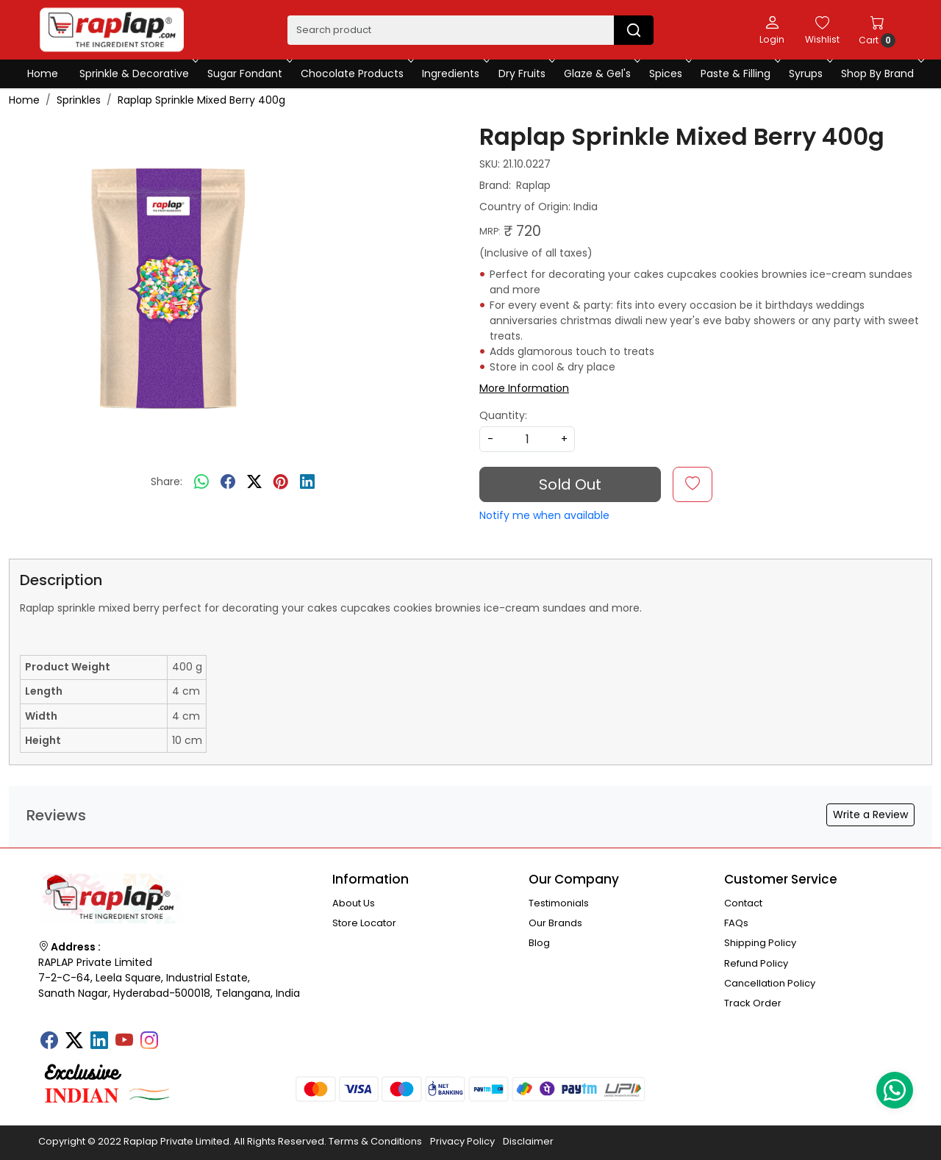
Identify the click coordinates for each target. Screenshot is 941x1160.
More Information (524, 388)
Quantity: (503, 415)
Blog (539, 943)
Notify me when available (544, 515)
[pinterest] (281, 482)
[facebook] (228, 482)
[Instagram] (149, 1042)
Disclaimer (528, 1141)
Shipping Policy (760, 943)
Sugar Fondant (248, 73)
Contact (743, 903)
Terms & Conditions (375, 1141)
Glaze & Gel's (601, 73)
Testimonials (559, 903)
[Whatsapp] (201, 482)
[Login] (772, 29)
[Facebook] (49, 1042)
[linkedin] (307, 482)
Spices (669, 73)
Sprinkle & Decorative (137, 73)
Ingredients (454, 73)
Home (42, 73)
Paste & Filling (739, 73)
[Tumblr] (174, 1036)
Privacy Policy (462, 1141)
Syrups (809, 73)
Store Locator (364, 923)
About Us (353, 903)
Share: (166, 481)
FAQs (736, 923)
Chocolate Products (356, 73)
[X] (74, 1042)
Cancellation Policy (769, 983)
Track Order (752, 1003)
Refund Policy (756, 963)
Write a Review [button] (870, 814)
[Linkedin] (99, 1042)
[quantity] (527, 439)
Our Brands (555, 923)
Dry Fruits (525, 73)
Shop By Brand (881, 73)
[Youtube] (124, 1042)
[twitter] (254, 482)
